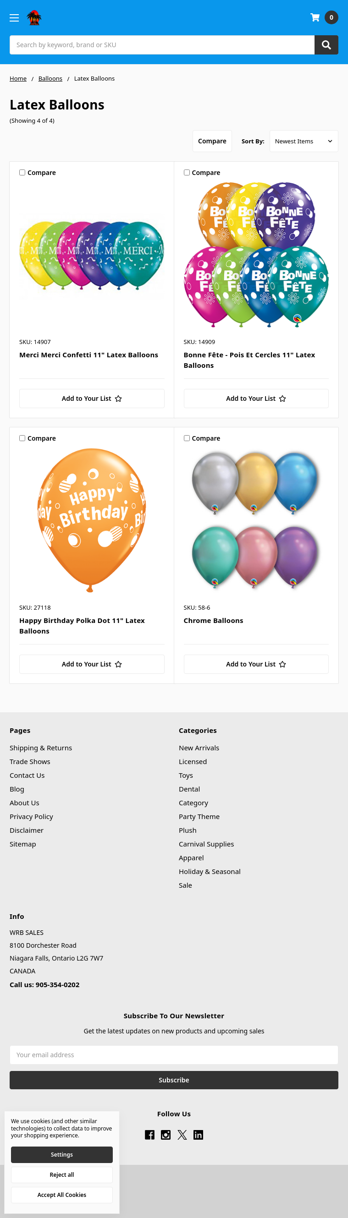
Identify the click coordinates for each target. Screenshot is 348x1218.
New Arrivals (199, 747)
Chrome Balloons (213, 620)
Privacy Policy (31, 816)
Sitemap (23, 843)
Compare (212, 141)
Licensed (193, 761)
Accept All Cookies (62, 1195)
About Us (24, 802)
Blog (17, 788)
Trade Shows (30, 761)
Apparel (191, 857)
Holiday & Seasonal (210, 871)
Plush (188, 830)
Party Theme (199, 816)
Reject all (62, 1175)
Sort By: (253, 141)
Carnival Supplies (206, 843)
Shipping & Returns (41, 747)
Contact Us (27, 775)
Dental (189, 788)
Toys (186, 775)
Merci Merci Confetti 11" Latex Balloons (88, 354)
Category (193, 802)
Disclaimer (27, 830)
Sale (185, 885)
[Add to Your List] (92, 398)
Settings (62, 1154)
